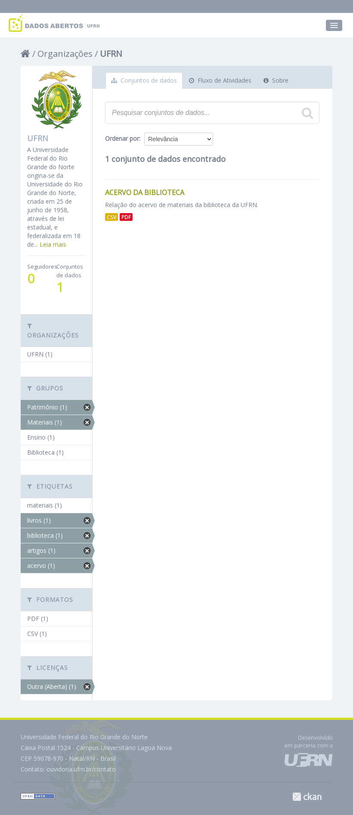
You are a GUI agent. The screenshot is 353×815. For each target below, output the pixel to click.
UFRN (111, 53)
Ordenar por (122, 138)
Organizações (65, 53)
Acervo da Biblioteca (144, 192)
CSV (111, 217)
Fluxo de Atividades (220, 80)
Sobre (275, 80)
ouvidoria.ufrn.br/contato (81, 769)
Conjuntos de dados (144, 80)
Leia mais (53, 244)
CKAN (307, 796)
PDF (126, 217)
